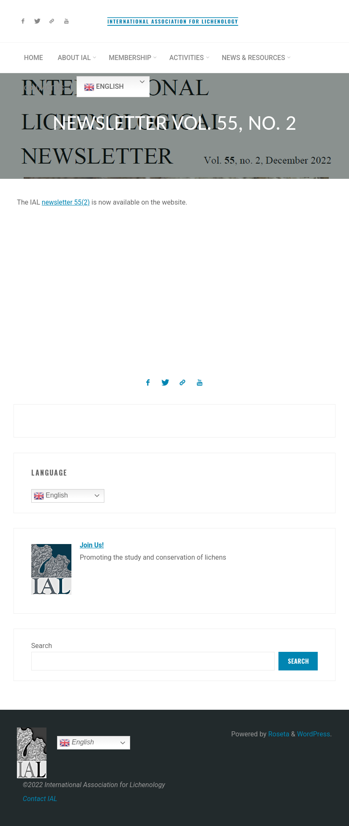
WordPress (313, 734)
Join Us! (92, 545)
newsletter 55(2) (66, 202)
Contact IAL (40, 798)
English (105, 87)
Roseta (278, 734)
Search (41, 645)
